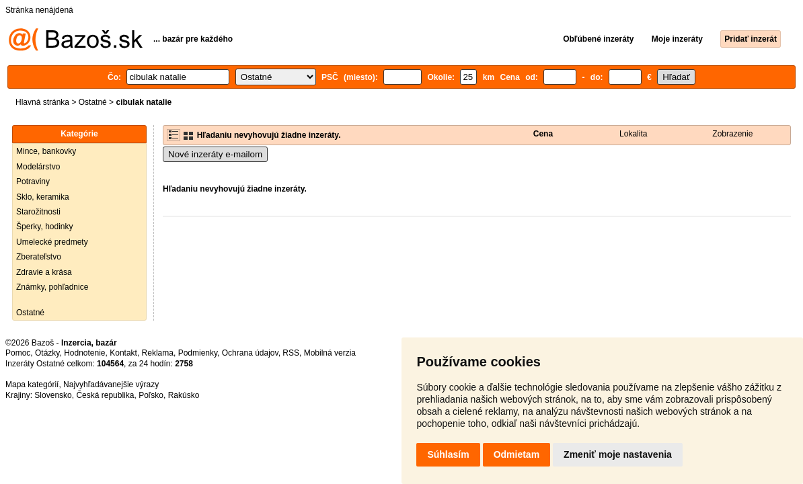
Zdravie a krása (44, 272)
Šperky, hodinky (44, 226)
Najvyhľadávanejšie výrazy (111, 384)
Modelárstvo (38, 166)
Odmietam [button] (516, 454)
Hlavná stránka (42, 102)
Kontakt (123, 353)
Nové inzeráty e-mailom (215, 154)
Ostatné (93, 102)
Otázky (47, 353)
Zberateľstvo (38, 256)
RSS (290, 353)
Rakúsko (184, 395)
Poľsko (151, 395)
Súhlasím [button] (448, 454)
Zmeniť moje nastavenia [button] (618, 454)
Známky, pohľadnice (52, 287)
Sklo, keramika (42, 197)
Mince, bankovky (46, 151)
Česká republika (105, 395)
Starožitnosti (38, 211)
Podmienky (197, 353)
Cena (543, 133)
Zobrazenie (732, 133)
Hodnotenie (84, 353)
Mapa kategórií (32, 384)
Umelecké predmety (52, 242)
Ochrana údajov (250, 353)
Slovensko (52, 395)
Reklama (158, 353)
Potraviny (33, 181)
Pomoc (17, 353)
